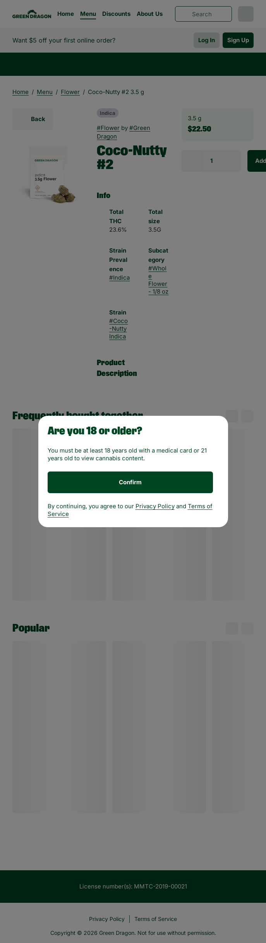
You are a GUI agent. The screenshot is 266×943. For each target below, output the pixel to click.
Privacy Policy (155, 506)
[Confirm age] (130, 482)
